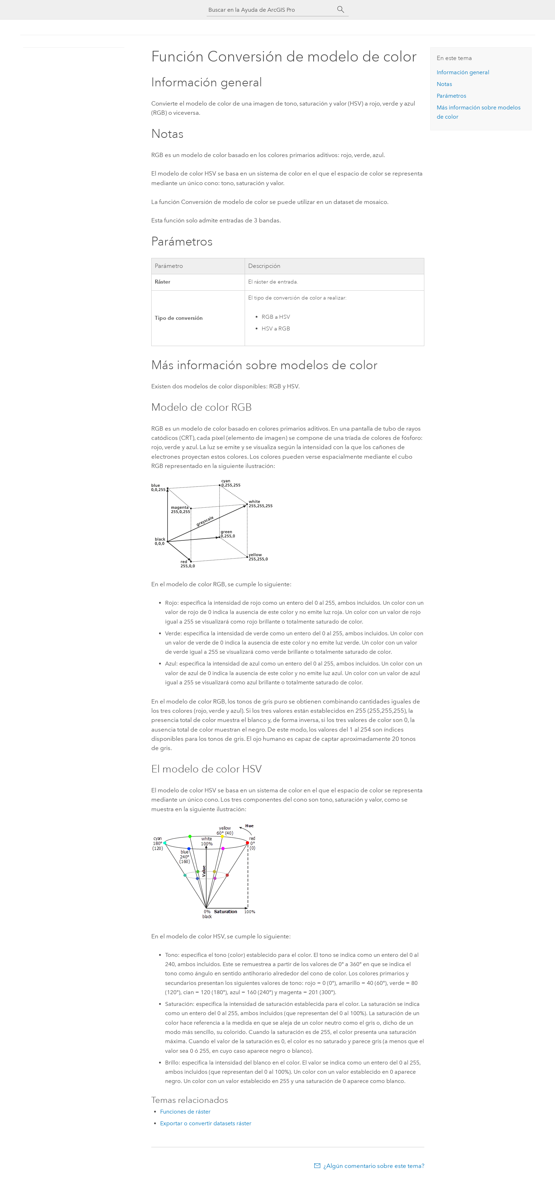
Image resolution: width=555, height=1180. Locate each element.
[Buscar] (340, 9)
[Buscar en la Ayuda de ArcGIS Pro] (270, 10)
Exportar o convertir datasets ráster (205, 1123)
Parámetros (451, 95)
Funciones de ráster (185, 1111)
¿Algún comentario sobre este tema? (373, 1165)
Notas (444, 84)
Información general (463, 72)
